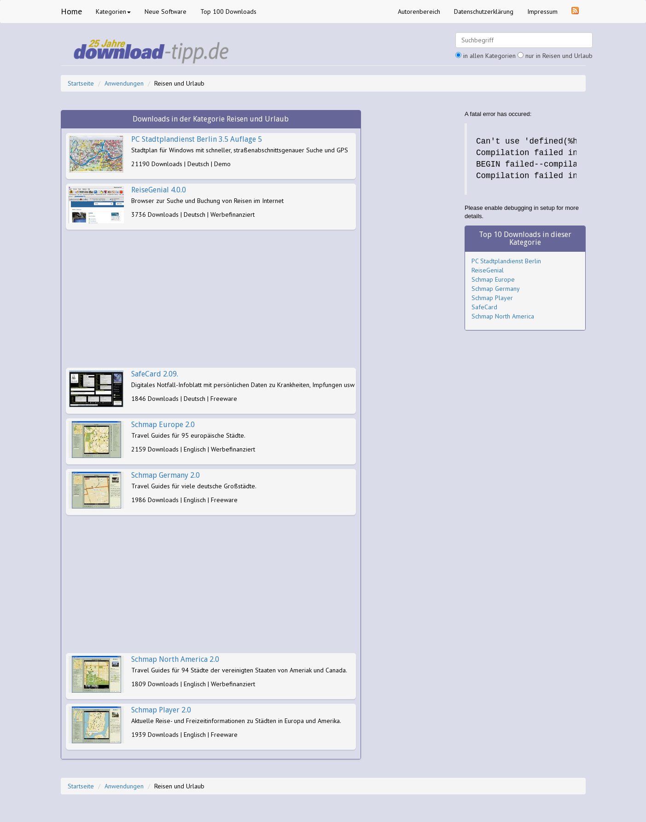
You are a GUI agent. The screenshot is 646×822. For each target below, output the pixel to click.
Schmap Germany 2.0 (165, 475)
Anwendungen (124, 83)
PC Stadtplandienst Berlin (506, 261)
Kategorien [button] (113, 11)
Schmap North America (502, 316)
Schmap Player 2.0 (161, 710)
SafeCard (484, 307)
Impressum (542, 11)
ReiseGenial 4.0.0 (158, 189)
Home (71, 11)
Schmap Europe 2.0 (163, 424)
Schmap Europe (493, 279)
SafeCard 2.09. (154, 374)
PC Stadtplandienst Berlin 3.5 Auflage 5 (196, 139)
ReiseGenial (487, 270)
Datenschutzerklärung (483, 11)
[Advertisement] (211, 298)
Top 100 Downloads (228, 11)
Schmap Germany (495, 288)
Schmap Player (492, 298)
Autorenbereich (419, 11)
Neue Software (165, 11)
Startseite (81, 83)
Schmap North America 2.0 (175, 659)
